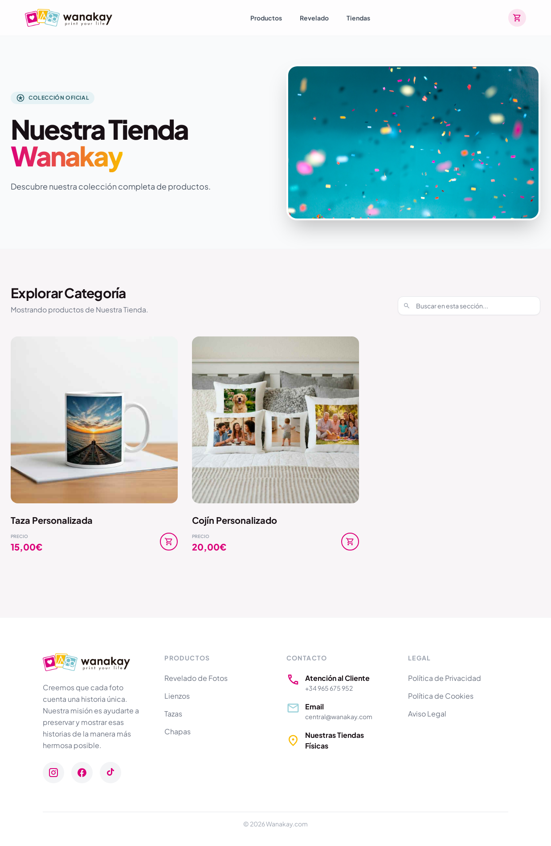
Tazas (173, 713)
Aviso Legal (427, 713)
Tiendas (358, 18)
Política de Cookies (440, 695)
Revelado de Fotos (196, 678)
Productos (266, 18)
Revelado (314, 18)
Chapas (177, 731)
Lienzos (177, 695)
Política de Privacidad (444, 678)
